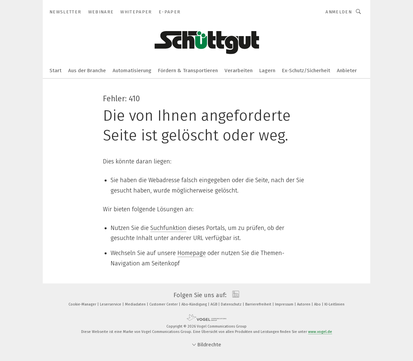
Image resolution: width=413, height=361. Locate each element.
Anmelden (338, 12)
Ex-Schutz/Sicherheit (306, 71)
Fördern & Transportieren (188, 71)
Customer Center (164, 304)
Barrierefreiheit (258, 304)
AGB (214, 304)
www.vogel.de (320, 332)
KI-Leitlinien (334, 304)
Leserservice (111, 304)
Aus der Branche (87, 71)
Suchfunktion (168, 228)
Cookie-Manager (82, 304)
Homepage (191, 253)
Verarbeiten (239, 71)
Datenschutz (232, 304)
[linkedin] (234, 295)
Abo (318, 304)
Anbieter (347, 71)
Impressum (284, 304)
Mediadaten (136, 304)
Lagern (267, 71)
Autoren (304, 304)
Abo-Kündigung (194, 304)
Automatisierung (132, 71)
